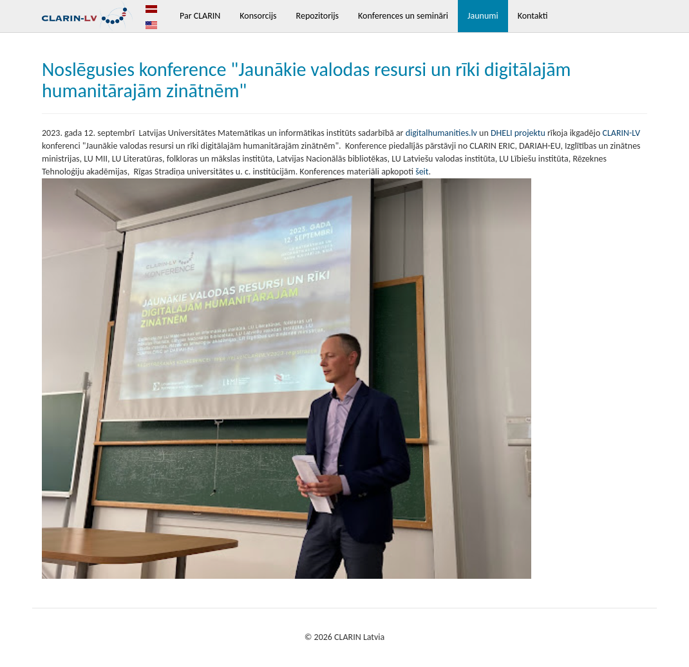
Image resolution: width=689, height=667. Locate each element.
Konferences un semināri (403, 15)
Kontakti (533, 15)
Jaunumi (482, 15)
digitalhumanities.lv (441, 132)
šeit (421, 171)
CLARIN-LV (621, 132)
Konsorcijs (258, 15)
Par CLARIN (200, 15)
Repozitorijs (317, 15)
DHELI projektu (517, 132)
